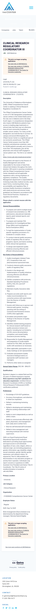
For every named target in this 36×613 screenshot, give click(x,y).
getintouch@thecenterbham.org (15, 596)
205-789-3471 (9, 599)
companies (5, 30)
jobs (14, 30)
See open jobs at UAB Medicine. (17, 64)
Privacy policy (13, 567)
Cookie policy (21, 567)
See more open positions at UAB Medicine (18, 547)
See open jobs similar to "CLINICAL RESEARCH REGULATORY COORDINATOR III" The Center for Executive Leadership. (18, 69)
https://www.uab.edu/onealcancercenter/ (17, 157)
